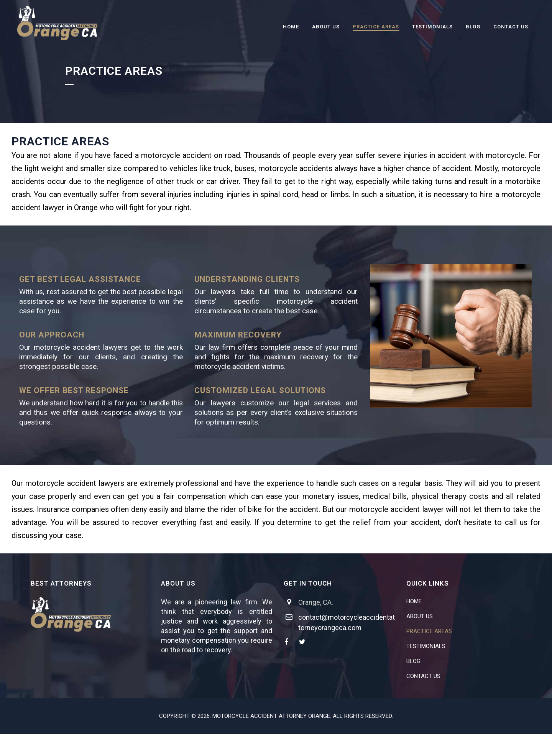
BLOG (413, 661)
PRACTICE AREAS (429, 631)
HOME (414, 601)
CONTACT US (423, 676)
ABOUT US (419, 616)
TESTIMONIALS (425, 646)
